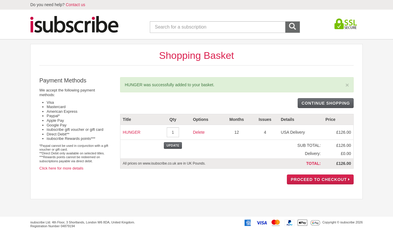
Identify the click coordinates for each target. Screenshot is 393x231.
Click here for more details (61, 168)
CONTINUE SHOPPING (325, 103)
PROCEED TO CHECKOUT (320, 179)
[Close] (347, 85)
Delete (199, 132)
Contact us (75, 4)
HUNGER (132, 132)
